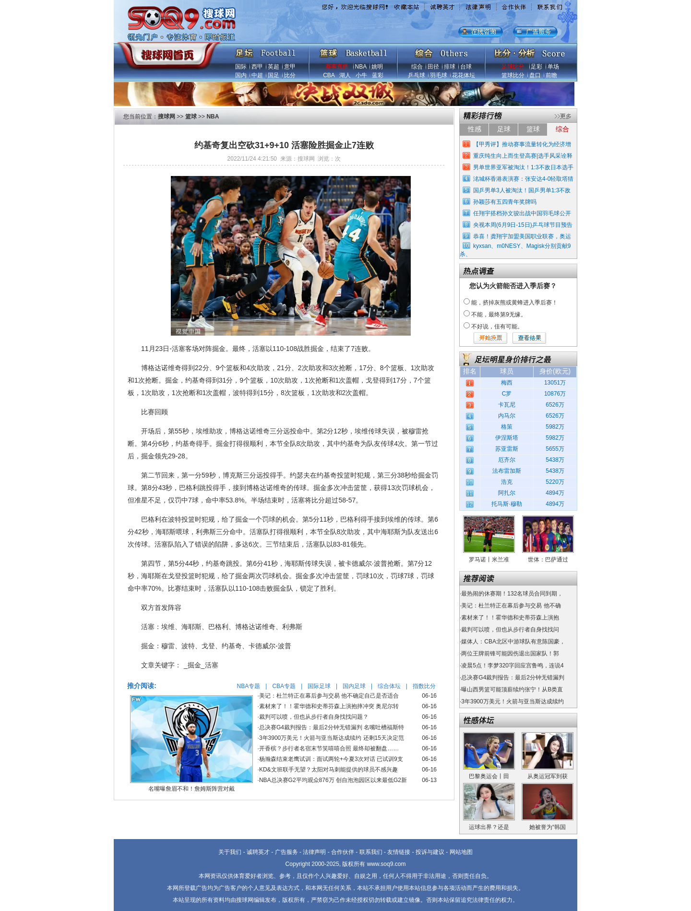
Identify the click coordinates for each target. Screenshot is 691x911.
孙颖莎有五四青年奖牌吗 (504, 202)
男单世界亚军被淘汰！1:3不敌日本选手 (523, 167)
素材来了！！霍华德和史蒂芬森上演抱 (510, 617)
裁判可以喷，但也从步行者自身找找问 (510, 629)
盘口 (535, 75)
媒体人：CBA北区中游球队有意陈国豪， (513, 641)
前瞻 (551, 75)
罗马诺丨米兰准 (489, 559)
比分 (290, 75)
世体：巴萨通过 (548, 559)
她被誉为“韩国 (547, 827)
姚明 (377, 66)
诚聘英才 (258, 852)
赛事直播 (336, 66)
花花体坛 (463, 75)
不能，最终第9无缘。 (498, 314)
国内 (241, 75)
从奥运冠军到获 (547, 776)
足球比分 (512, 66)
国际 (241, 66)
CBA (328, 75)
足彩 (536, 66)
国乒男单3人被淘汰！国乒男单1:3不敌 (522, 190)
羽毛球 (438, 75)
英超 (273, 66)
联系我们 (370, 852)
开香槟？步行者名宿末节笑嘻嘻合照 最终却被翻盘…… (329, 748)
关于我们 (229, 852)
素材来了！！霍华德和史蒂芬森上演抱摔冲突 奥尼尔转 (329, 706)
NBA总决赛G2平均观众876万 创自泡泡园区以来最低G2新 (333, 780)
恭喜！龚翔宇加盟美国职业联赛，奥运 (522, 236)
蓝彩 (377, 75)
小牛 (361, 75)
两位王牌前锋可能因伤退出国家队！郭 (510, 653)
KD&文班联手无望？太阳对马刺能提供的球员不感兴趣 (328, 769)
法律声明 (314, 852)
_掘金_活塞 (201, 665)
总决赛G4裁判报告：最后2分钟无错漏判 (512, 677)
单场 (553, 66)
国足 (273, 75)
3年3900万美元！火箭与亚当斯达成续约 (512, 701)
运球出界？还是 (489, 827)
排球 (449, 66)
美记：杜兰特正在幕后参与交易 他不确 (510, 605)
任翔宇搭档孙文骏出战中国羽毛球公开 (522, 213)
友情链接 (398, 852)
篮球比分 (512, 75)
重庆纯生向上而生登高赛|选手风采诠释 (522, 155)
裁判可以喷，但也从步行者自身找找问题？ (314, 716)
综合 (417, 66)
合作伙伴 (342, 852)
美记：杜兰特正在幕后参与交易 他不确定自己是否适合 (329, 695)
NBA (361, 66)
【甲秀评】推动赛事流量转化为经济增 (522, 144)
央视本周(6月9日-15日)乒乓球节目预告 (522, 225)
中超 (257, 75)
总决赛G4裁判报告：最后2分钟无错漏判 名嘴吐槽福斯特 (331, 727)
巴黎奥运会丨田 (489, 776)
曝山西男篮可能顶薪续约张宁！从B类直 (512, 689)
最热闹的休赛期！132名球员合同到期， (512, 593)
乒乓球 (416, 75)
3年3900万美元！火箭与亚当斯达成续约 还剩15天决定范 (331, 738)
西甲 (257, 66)
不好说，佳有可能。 (497, 326)
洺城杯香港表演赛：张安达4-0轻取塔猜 (523, 178)
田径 (433, 66)
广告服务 (286, 852)
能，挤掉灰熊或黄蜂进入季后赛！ (514, 302)
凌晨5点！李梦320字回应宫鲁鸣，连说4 (512, 665)
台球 (466, 66)
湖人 (345, 75)
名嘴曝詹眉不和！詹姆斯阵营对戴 (191, 788)
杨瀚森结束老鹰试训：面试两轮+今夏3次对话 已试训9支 (331, 759)
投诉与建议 (430, 852)
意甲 (290, 66)
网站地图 (461, 852)
